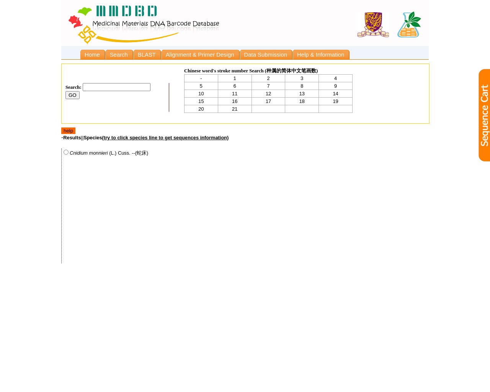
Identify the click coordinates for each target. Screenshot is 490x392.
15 (201, 101)
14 (335, 93)
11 (234, 93)
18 (302, 101)
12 (268, 93)
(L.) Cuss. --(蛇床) (106, 153)
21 (234, 109)
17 (268, 101)
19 (335, 101)
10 (201, 93)
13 (302, 93)
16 (234, 101)
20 (201, 109)
